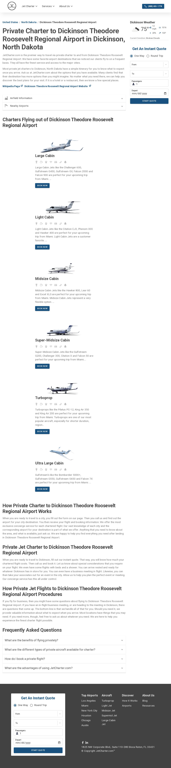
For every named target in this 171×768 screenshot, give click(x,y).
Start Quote (149, 101)
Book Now (42, 185)
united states (10, 22)
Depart (135, 90)
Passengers (137, 81)
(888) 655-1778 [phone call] (153, 6)
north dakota (28, 22)
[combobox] (15, 714)
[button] (30, 6)
